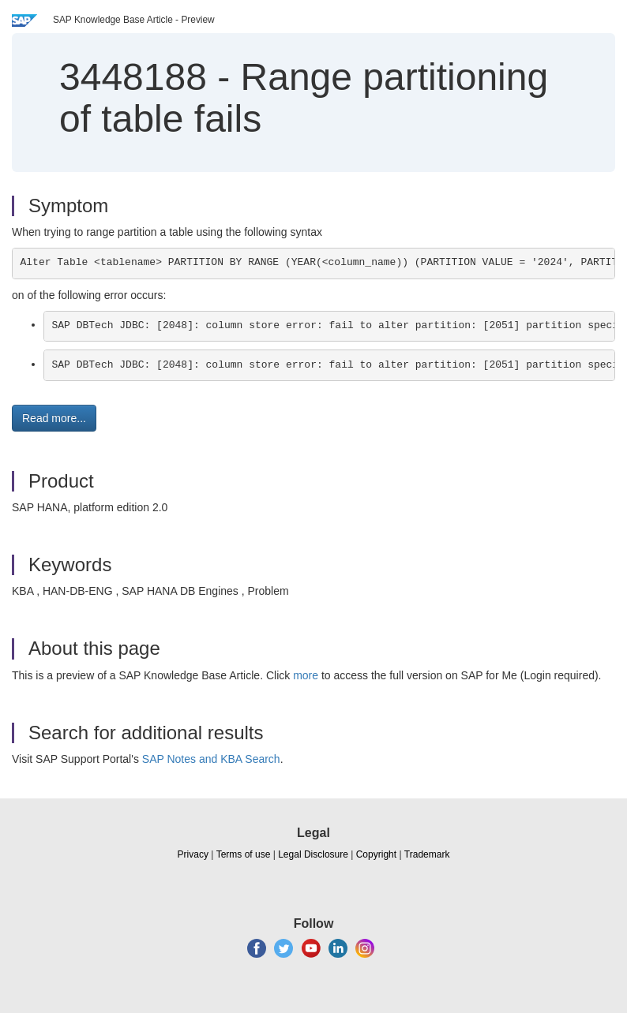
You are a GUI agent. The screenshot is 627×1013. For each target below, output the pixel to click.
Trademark (427, 854)
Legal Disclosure (313, 854)
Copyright (376, 854)
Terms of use (243, 854)
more (305, 675)
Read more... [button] (54, 418)
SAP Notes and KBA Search (211, 759)
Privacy (193, 854)
